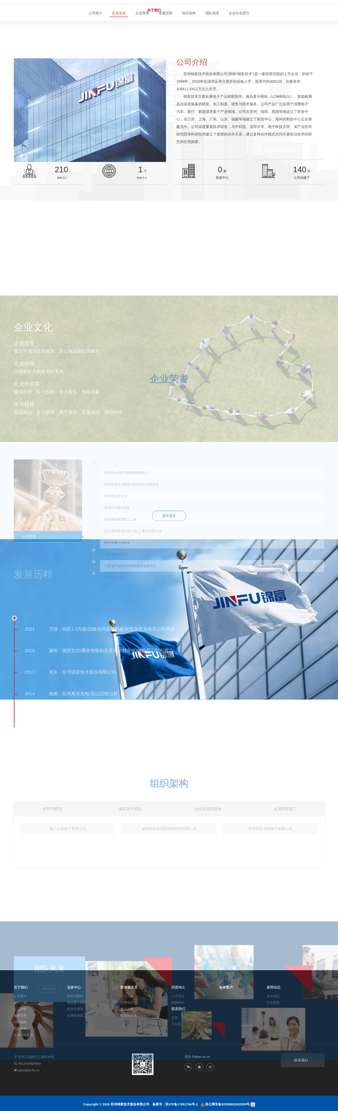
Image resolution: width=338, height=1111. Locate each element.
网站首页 (130, 10)
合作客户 (255, 10)
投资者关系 (204, 10)
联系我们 (303, 10)
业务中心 (178, 10)
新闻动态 (279, 10)
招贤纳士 (231, 10)
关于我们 (154, 10)
